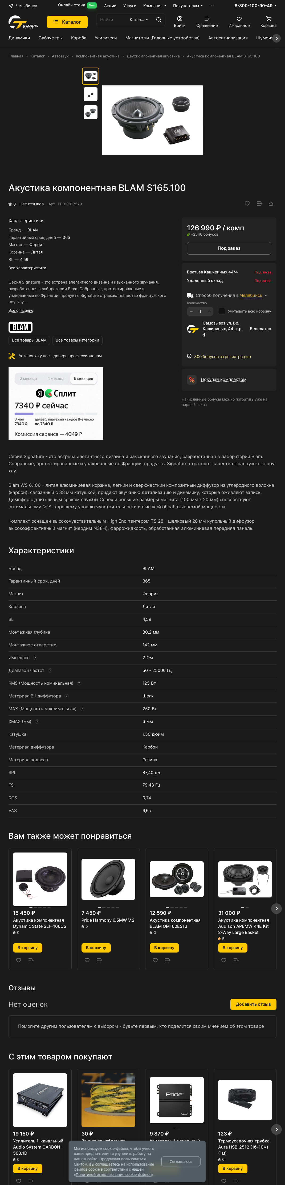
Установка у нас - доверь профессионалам (60, 356)
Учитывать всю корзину (245, 311)
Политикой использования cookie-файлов (114, 1174)
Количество (197, 303)
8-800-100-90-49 (253, 5)
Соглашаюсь (181, 1161)
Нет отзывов (31, 204)
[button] (276, 908)
